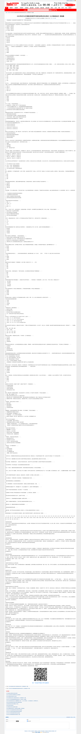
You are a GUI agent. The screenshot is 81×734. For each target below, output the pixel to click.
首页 (6, 7)
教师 (59, 7)
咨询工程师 (47, 7)
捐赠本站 (68, 0)
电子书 (63, 7)
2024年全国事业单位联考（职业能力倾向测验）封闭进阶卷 (15, 708)
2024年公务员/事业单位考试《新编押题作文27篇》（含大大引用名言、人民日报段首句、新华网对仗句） (22, 700)
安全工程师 (37, 7)
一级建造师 (11, 7)
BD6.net (47, 732)
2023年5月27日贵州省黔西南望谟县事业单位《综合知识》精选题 (16, 699)
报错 (55, 18)
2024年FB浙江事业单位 (9, 705)
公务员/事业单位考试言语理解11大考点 (12, 703)
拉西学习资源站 (37, 732)
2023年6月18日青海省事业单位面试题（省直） (13, 714)
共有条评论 (68, 717)
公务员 (56, 7)
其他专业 (70, 7)
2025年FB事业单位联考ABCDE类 (11, 696)
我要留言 (71, 0)
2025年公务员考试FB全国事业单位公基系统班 (13, 694)
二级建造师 (16, 7)
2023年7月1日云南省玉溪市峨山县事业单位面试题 (14, 711)
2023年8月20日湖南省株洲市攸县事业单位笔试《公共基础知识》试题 (19, 688)
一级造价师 (21, 7)
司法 (66, 7)
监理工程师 (31, 7)
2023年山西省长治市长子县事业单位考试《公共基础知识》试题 (18, 686)
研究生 (52, 7)
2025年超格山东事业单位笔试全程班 (11, 693)
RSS (74, 0)
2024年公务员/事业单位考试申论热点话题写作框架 (14, 702)
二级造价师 (26, 7)
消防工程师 (42, 7)
